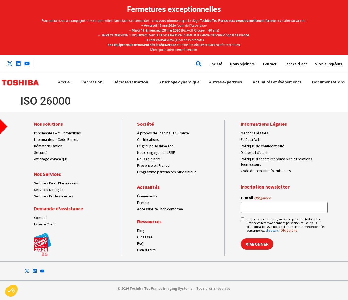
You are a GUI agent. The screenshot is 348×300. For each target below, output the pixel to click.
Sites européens (328, 63)
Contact (270, 63)
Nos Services (47, 174)
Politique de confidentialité (262, 146)
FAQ (140, 243)
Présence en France (153, 165)
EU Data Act (250, 139)
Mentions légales (254, 133)
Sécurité (41, 152)
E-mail (256, 198)
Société (215, 63)
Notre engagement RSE (156, 152)
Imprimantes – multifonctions (57, 133)
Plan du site (146, 249)
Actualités (148, 187)
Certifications (148, 139)
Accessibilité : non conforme (160, 209)
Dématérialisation (48, 146)
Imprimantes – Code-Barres (56, 139)
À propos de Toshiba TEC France (163, 133)
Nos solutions (48, 124)
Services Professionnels (54, 196)
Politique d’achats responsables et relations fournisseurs (276, 161)
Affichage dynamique (51, 158)
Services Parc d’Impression (56, 183)
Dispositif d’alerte (255, 152)
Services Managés (49, 189)
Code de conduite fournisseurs (266, 170)
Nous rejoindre (242, 63)
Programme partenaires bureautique (167, 171)
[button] (197, 64)
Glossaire (145, 237)
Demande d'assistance (58, 208)
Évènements (147, 196)
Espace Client (45, 224)
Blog (140, 230)
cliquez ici (273, 230)
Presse (143, 202)
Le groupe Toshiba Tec (155, 146)
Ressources (149, 221)
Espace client (296, 63)
